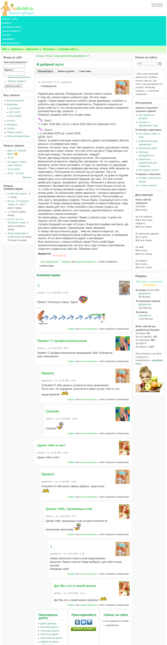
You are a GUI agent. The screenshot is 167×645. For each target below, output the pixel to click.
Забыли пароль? (17, 57)
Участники (85, 47)
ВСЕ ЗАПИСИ (20, 19)
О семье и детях (147, 161)
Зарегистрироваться (19, 53)
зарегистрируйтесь (86, 237)
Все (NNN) (15, 91)
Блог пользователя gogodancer (67, 31)
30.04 (11, 133)
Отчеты (11, 96)
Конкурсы (12, 100)
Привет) (47, 349)
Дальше (27, 153)
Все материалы (15, 76)
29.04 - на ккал (16, 149)
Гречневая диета (49, 606)
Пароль (9, 45)
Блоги (40, 31)
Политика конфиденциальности (91, 636)
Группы (11, 104)
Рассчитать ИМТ (147, 124)
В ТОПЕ (75, 19)
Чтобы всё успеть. (18, 169)
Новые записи (15, 108)
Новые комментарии (18, 112)
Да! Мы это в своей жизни (75, 561)
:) (38, 261)
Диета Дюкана (48, 599)
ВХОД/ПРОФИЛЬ (105, 19)
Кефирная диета (49, 617)
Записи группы (65, 47)
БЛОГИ (6, 19)
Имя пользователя (16, 38)
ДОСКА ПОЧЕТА (60, 19)
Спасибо (52, 387)
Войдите (66, 237)
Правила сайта (67, 636)
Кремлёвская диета (51, 613)
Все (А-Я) (15, 88)
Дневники (12, 80)
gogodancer (144, 269)
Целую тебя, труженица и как (69, 484)
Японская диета (49, 610)
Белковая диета (49, 602)
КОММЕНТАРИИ (39, 19)
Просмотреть (46, 46)
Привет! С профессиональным (62, 316)
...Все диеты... (48, 621)
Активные (15, 84)
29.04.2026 (14, 145)
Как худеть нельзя (148, 145)
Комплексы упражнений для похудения (147, 138)
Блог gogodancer (50, 237)
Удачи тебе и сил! (51, 421)
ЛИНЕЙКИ (88, 19)
